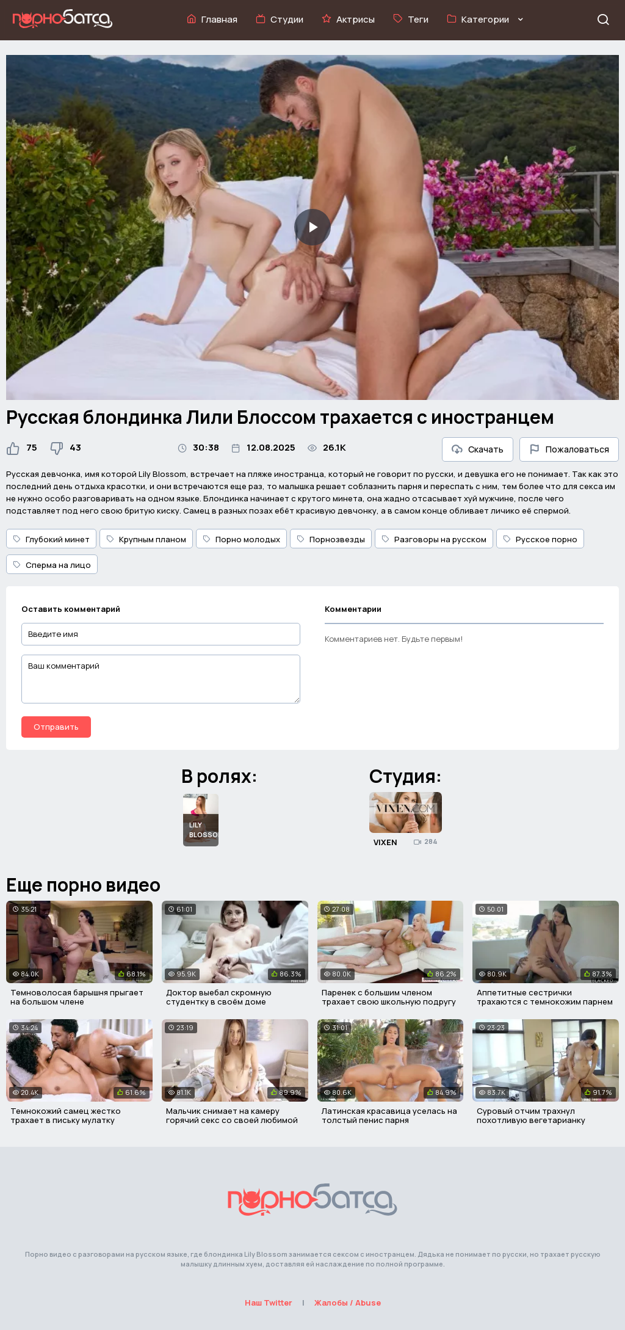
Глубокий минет (51, 539)
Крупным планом (146, 539)
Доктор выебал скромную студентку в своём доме (219, 997)
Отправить (56, 726)
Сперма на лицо (52, 564)
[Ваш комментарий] (160, 679)
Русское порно (540, 539)
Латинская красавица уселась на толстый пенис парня (389, 1115)
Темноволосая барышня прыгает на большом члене (76, 997)
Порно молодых (241, 539)
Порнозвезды (331, 539)
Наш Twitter (268, 1302)
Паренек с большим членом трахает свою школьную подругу (389, 997)
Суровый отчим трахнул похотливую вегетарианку (531, 1115)
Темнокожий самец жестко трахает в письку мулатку (65, 1115)
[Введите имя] (160, 634)
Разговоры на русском (433, 539)
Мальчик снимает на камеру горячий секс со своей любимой (232, 1115)
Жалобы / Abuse (347, 1302)
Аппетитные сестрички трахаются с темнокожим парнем (545, 997)
